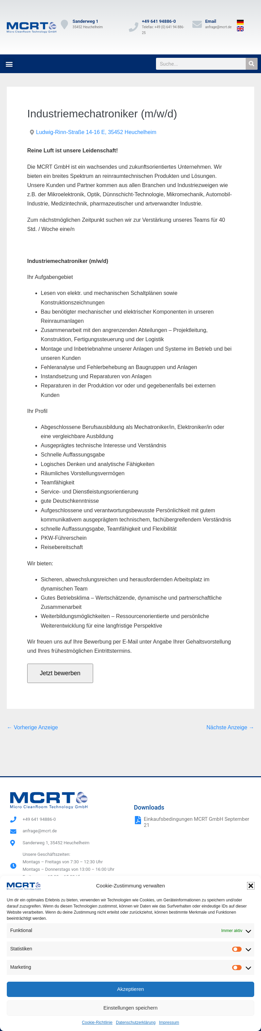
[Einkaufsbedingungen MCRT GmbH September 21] (138, 820)
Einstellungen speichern (130, 1008)
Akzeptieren (130, 989)
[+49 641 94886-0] (133, 27)
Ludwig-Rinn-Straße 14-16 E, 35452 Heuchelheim (96, 132)
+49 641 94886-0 (159, 21)
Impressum (169, 1022)
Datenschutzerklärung (136, 1022)
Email (210, 21)
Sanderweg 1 (86, 21)
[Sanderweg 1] (64, 24)
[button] (250, 885)
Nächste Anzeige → (230, 727)
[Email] (197, 24)
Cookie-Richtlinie (97, 1022)
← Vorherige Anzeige (32, 727)
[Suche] (252, 64)
